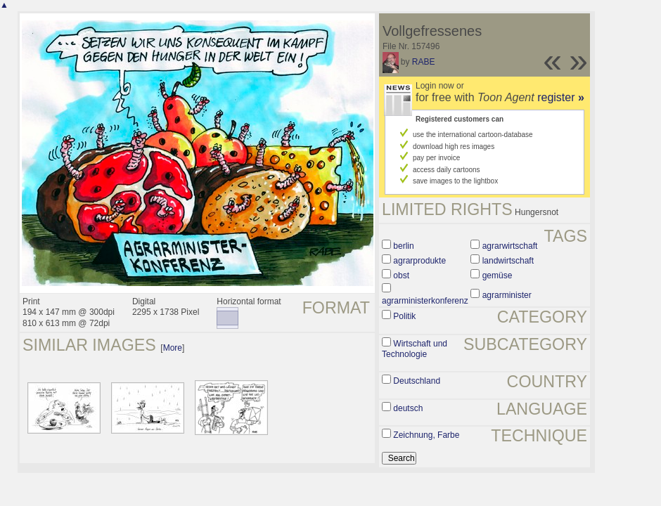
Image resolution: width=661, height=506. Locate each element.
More (172, 348)
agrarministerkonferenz (425, 301)
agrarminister (507, 295)
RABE (423, 62)
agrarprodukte (419, 261)
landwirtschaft (508, 261)
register (560, 97)
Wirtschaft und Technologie (414, 349)
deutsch (408, 408)
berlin (403, 246)
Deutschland (416, 381)
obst (401, 275)
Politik (404, 316)
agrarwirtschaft (510, 246)
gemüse (497, 275)
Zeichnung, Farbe (426, 435)
